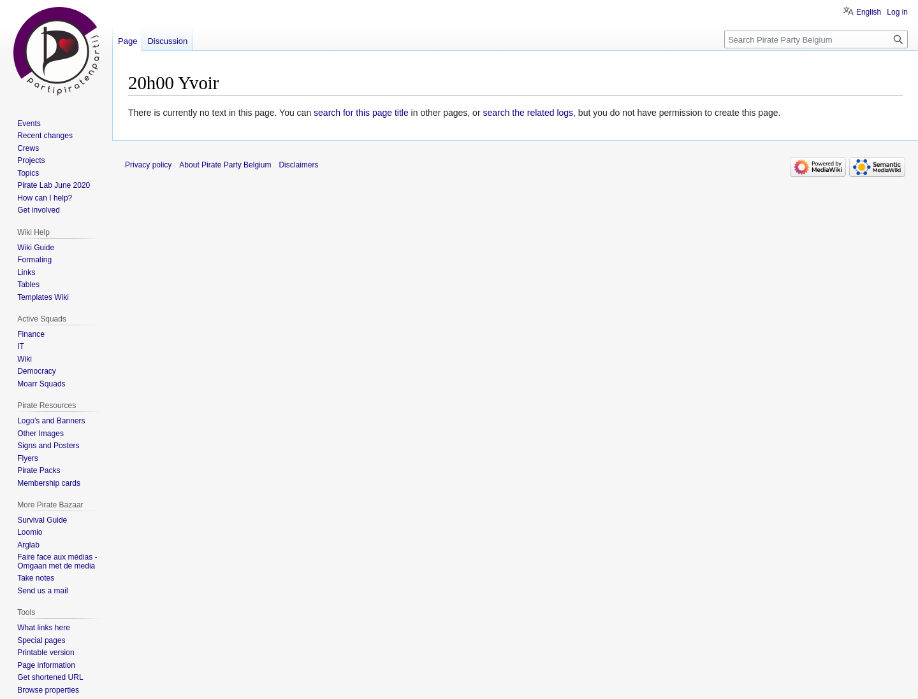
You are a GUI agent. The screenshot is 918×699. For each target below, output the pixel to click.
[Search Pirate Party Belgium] (816, 39)
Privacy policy (148, 164)
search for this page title (361, 113)
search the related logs (528, 113)
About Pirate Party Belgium (225, 164)
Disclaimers (298, 164)
